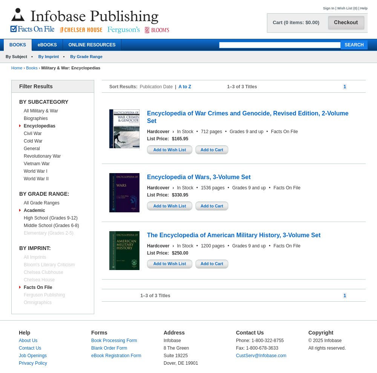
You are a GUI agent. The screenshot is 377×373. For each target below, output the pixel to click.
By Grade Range (86, 56)
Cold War (33, 141)
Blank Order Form (109, 348)
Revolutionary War (42, 156)
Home (16, 68)
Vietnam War (37, 163)
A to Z (184, 86)
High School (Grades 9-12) (51, 218)
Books (32, 68)
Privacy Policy (33, 363)
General (32, 148)
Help (364, 8)
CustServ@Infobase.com (261, 355)
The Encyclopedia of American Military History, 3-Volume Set (233, 235)
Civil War (33, 133)
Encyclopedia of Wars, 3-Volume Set (199, 177)
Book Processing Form (114, 340)
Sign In (328, 8)
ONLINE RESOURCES (92, 45)
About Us (28, 340)
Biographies (36, 118)
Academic (34, 210)
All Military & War (41, 111)
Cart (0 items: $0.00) (296, 22)
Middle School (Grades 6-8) (51, 225)
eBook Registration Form (116, 355)
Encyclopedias (39, 126)
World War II (36, 178)
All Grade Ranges (42, 203)
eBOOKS (47, 45)
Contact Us (30, 348)
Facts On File (38, 287)
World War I (36, 171)
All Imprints (35, 257)
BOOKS (17, 45)
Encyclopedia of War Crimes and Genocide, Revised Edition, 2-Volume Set (247, 117)
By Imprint (48, 56)
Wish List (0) (347, 8)
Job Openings (33, 355)
